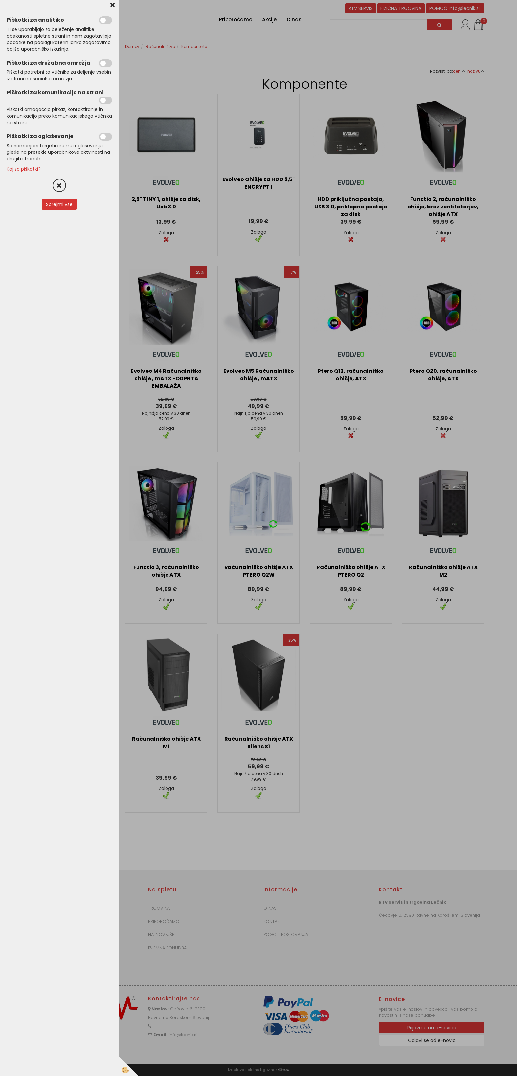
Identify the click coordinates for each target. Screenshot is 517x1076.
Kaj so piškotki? (24, 169)
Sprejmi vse (59, 204)
